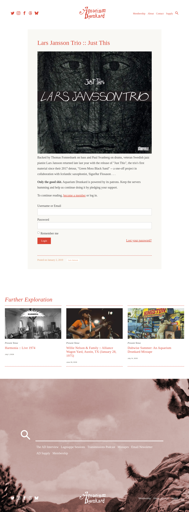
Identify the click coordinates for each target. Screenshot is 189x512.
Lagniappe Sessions (73, 447)
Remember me (50, 233)
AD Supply (43, 453)
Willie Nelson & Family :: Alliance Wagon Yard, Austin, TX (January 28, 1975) (91, 352)
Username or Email (49, 205)
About (151, 13)
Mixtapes (123, 447)
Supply (169, 13)
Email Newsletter (141, 447)
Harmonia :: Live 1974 (20, 348)
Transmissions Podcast (101, 447)
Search (176, 13)
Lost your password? (139, 240)
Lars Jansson (73, 260)
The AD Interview (47, 447)
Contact (160, 13)
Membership (139, 13)
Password (43, 219)
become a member (74, 195)
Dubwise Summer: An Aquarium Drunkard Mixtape (149, 350)
